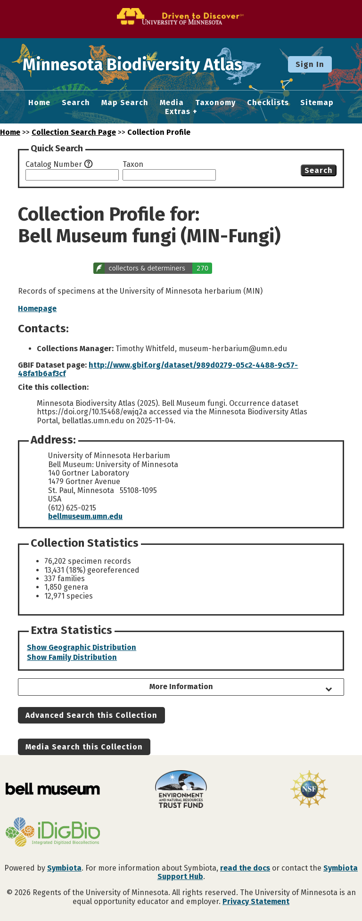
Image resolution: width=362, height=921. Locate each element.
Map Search (124, 103)
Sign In (310, 64)
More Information (181, 686)
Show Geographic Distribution (81, 647)
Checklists (268, 103)
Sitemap (317, 103)
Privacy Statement (255, 901)
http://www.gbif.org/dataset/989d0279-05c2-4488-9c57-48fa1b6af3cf (158, 369)
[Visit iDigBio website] (53, 832)
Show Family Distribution (72, 657)
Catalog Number (53, 164)
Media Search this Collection (84, 746)
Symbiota (64, 867)
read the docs (245, 867)
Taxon (133, 164)
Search (76, 103)
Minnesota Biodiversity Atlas (147, 64)
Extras (177, 111)
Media (172, 103)
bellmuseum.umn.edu (85, 516)
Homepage (37, 308)
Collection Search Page (74, 132)
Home (39, 103)
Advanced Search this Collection (91, 715)
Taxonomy (215, 103)
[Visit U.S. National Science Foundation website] (309, 790)
